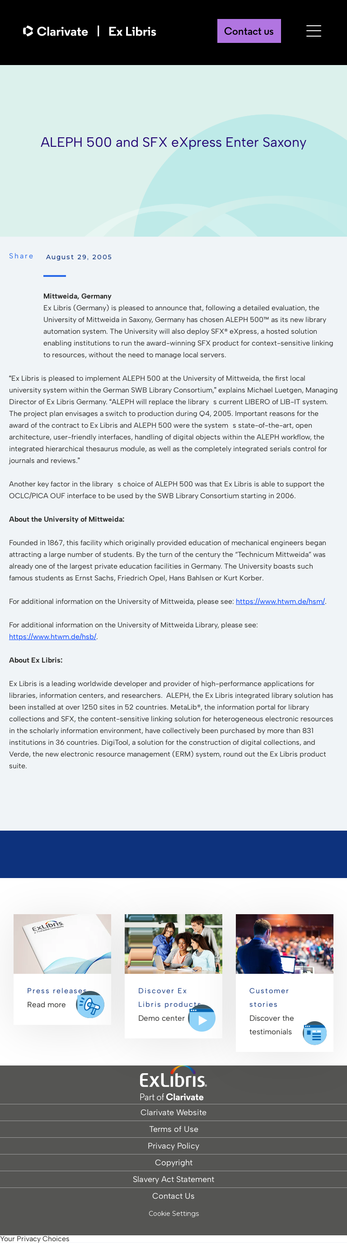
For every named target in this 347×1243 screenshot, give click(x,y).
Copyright (173, 1163)
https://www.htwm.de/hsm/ (280, 601)
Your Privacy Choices (35, 1239)
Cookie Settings (174, 1214)
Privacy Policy (173, 1146)
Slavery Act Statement (173, 1179)
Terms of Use (173, 1129)
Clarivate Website (173, 1112)
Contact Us (173, 1196)
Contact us (249, 32)
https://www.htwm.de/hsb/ (52, 636)
